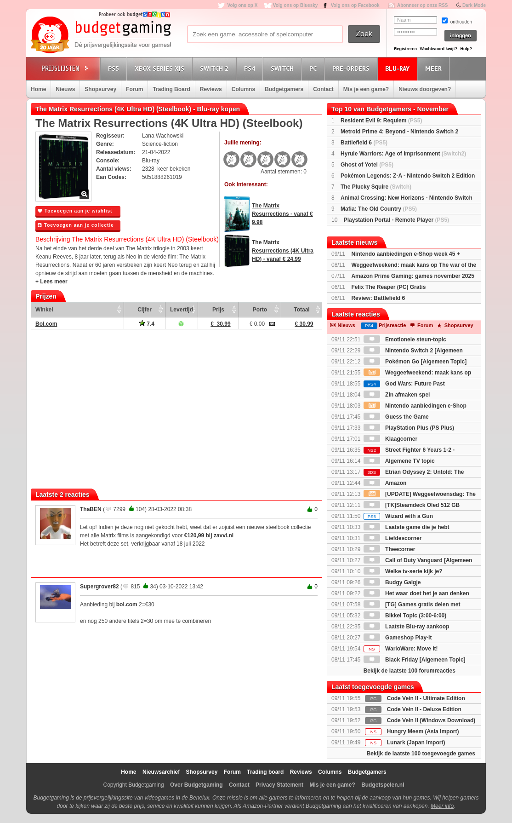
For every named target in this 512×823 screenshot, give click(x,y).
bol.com (126, 604)
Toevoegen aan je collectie (76, 225)
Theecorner (389, 549)
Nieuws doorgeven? (424, 89)
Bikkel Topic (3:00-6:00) (405, 615)
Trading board (265, 772)
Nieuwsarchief (161, 772)
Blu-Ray (398, 68)
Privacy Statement (279, 785)
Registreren (405, 48)
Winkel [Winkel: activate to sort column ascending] (44, 309)
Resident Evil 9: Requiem (381, 120)
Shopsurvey (100, 89)
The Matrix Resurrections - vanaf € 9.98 (282, 213)
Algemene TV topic (399, 461)
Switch (283, 68)
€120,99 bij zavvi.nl (208, 535)
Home (38, 89)
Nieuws (65, 89)
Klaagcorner (390, 439)
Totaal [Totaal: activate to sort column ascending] (301, 309)
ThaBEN (91, 509)
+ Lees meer (51, 281)
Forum (134, 89)
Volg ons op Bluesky (295, 5)
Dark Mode (474, 5)
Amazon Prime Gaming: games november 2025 (412, 276)
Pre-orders (352, 68)
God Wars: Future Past (404, 383)
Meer (434, 68)
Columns (243, 89)
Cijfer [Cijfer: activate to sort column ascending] (144, 309)
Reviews (211, 89)
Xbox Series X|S (161, 68)
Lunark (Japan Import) (416, 742)
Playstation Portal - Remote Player (396, 220)
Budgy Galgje (392, 582)
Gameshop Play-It (398, 637)
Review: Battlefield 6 (378, 298)
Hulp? (466, 48)
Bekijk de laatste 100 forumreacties (409, 671)
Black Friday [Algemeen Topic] (415, 659)
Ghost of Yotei (367, 164)
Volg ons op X (242, 5)
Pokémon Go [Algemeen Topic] (415, 361)
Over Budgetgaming (196, 785)
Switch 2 (215, 68)
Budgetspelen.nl (382, 785)
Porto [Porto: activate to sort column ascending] (260, 309)
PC (314, 68)
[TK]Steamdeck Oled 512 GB (412, 505)
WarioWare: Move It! (401, 648)
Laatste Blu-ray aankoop (406, 626)
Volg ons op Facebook (355, 5)
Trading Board (171, 89)
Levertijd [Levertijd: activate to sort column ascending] (181, 309)
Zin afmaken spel (397, 394)
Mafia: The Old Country (379, 209)
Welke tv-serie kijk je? (403, 571)
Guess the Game (396, 417)
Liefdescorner (393, 538)
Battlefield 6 (364, 142)
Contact (323, 89)
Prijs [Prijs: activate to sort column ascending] (218, 309)
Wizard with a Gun (398, 516)
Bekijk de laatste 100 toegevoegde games (421, 753)
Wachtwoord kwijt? (438, 48)
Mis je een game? (366, 89)
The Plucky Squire (376, 187)
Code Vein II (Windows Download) (431, 720)
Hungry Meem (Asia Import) (423, 731)
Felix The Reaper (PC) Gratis (388, 287)
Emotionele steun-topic (405, 339)
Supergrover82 (99, 586)
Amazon (385, 483)
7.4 (146, 324)
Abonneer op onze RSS (422, 5)
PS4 (251, 68)
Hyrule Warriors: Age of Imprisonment (403, 153)
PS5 (115, 68)
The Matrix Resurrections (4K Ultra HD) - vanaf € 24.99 (282, 250)
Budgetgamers (284, 89)
